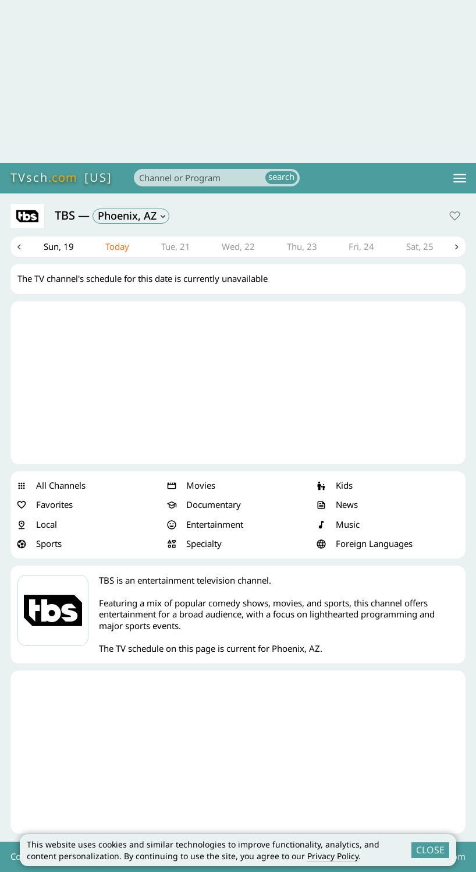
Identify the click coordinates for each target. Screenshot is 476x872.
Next (457, 246)
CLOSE (430, 849)
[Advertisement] (238, 81)
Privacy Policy (332, 856)
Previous (19, 246)
